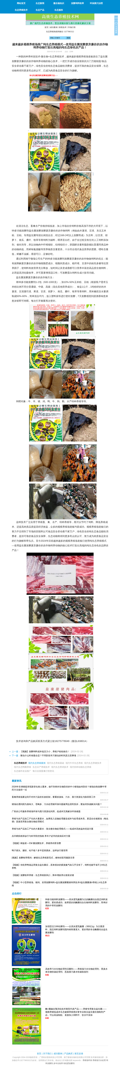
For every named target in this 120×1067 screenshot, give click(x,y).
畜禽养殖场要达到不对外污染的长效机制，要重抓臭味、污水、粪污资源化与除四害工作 (53, 797)
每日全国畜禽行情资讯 (43, 771)
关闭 (116, 18)
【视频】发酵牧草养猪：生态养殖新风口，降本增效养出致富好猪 (43, 875)
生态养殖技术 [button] (21, 10)
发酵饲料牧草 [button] (77, 3)
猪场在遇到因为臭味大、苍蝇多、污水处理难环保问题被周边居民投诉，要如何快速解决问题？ (57, 804)
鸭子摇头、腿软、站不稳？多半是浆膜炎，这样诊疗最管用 (40, 850)
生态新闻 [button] (40, 3)
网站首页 (21, 3)
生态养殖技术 (20, 763)
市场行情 (71, 27)
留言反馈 (79, 1053)
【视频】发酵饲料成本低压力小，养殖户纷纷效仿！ (45, 751)
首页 (46, 27)
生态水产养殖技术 (41, 767)
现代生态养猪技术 (92, 763)
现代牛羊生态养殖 (74, 763)
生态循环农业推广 (22, 771)
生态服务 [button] (58, 10)
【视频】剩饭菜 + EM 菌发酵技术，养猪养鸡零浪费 (36, 843)
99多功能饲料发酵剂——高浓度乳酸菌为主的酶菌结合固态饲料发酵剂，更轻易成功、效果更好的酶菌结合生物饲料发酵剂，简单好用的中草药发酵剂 (76, 902)
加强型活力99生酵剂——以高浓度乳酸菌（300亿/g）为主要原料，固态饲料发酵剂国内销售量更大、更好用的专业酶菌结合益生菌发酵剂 (76, 929)
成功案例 (53, 27)
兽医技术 (62, 27)
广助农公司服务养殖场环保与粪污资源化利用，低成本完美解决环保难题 (46, 811)
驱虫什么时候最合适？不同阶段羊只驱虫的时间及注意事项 (48, 755)
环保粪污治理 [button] (96, 3)
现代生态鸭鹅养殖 (22, 767)
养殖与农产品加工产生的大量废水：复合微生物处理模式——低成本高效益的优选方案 (52, 829)
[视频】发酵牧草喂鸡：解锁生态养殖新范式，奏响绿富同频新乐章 (43, 858)
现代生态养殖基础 (55, 763)
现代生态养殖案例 (36, 763)
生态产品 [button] (40, 10)
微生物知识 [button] (58, 3)
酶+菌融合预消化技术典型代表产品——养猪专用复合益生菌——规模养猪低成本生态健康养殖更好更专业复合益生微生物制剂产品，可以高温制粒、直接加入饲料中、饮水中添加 (76, 1012)
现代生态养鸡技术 (59, 767)
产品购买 (68, 1053)
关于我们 (47, 1053)
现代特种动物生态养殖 (80, 767)
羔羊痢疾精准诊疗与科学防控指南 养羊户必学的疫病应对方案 (41, 836)
